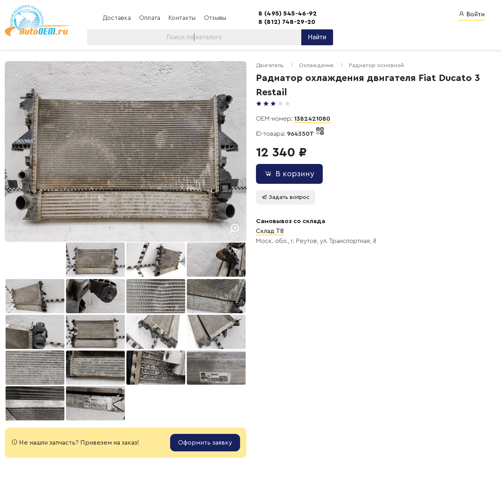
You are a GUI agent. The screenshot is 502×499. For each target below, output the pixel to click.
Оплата (150, 18)
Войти (471, 14)
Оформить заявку (205, 442)
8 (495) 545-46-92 (287, 13)
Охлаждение (316, 65)
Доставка (118, 18)
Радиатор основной (376, 65)
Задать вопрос (286, 197)
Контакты (183, 18)
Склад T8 (270, 231)
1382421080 (312, 119)
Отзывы (215, 18)
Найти (317, 37)
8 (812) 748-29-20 (286, 22)
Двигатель (270, 65)
